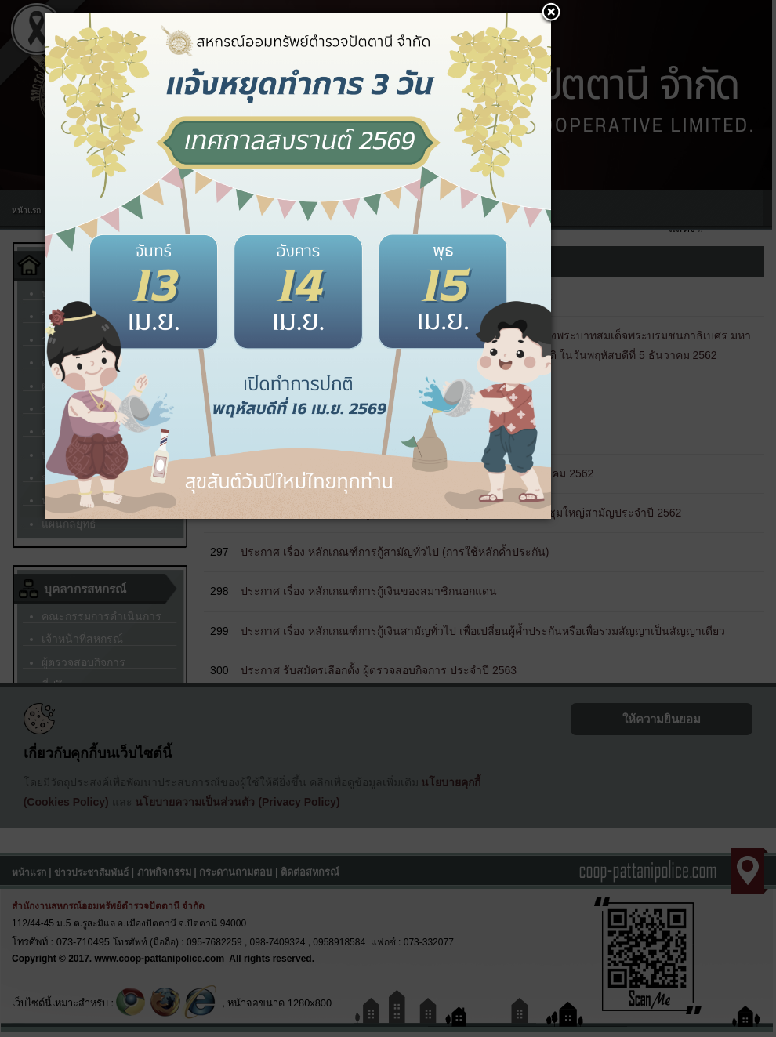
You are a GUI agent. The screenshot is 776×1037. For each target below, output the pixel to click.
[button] (551, 13)
